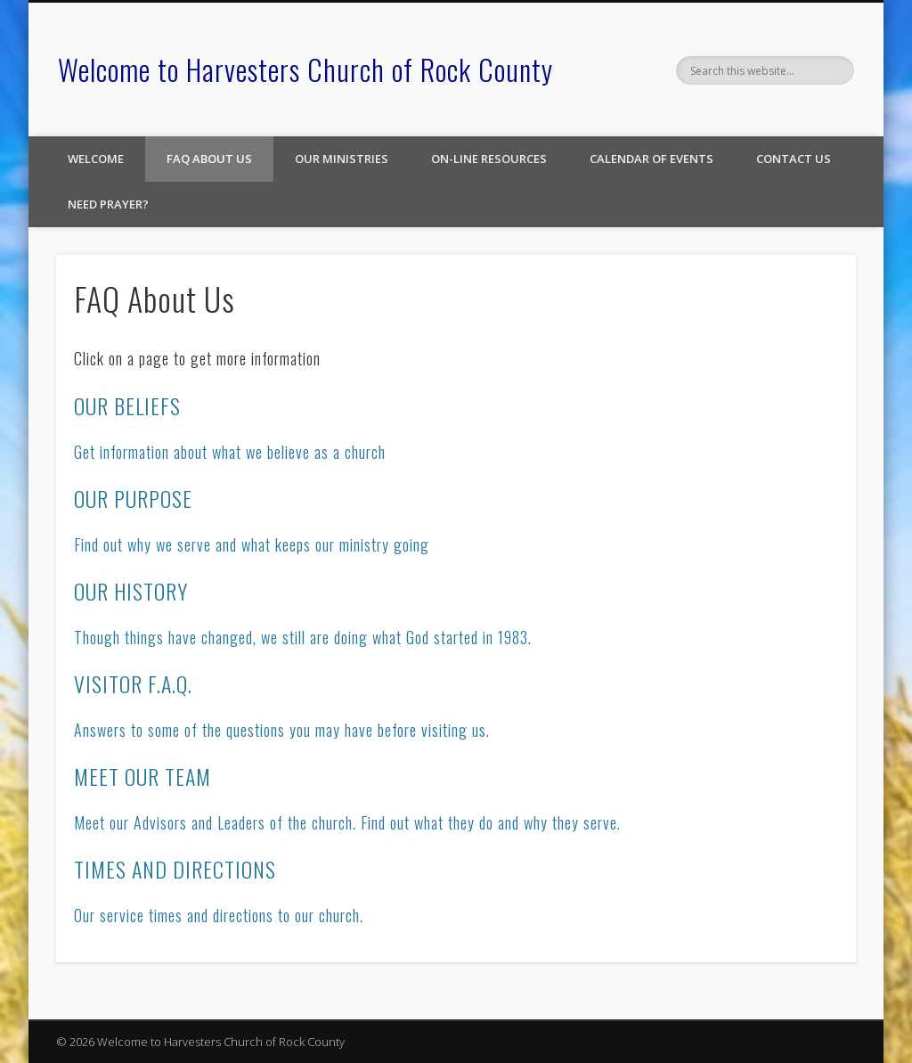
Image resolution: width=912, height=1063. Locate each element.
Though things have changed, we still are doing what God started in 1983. (303, 637)
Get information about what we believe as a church (230, 451)
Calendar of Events (651, 159)
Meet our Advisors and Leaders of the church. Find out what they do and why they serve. (347, 822)
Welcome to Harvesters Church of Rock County (305, 69)
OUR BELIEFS (127, 405)
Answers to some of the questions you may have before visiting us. (282, 729)
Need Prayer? (108, 204)
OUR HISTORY (131, 591)
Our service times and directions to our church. (218, 915)
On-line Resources (489, 159)
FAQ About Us (209, 159)
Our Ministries (341, 159)
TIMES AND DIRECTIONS (175, 869)
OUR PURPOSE (133, 498)
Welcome (96, 159)
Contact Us (793, 159)
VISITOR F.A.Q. (133, 683)
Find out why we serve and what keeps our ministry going (251, 544)
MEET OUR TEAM (142, 776)
